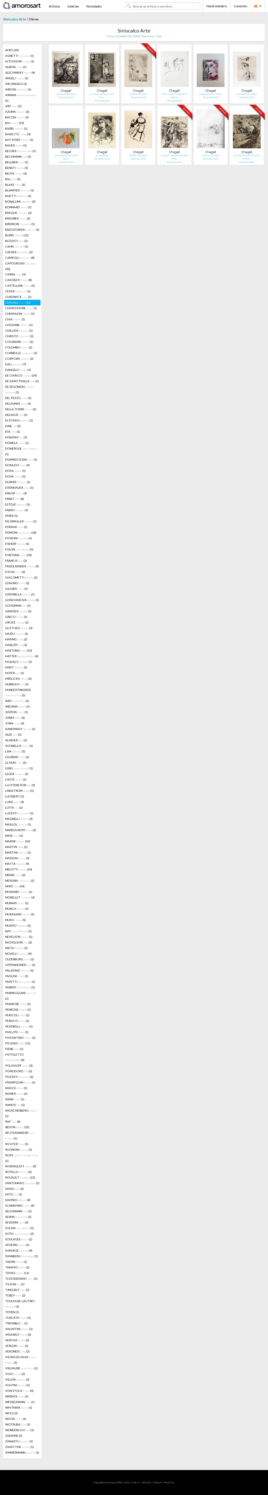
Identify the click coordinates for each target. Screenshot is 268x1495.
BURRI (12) (16, 235)
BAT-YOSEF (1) (19, 139)
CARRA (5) (15, 274)
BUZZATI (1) (16, 241)
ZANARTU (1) (19, 1441)
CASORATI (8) (18, 280)
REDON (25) (17, 1127)
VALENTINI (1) (19, 1329)
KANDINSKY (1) (20, 729)
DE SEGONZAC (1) (19, 389)
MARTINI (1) (18, 852)
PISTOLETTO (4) (14, 1057)
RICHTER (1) (16, 1144)
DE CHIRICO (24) (21, 375)
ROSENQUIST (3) (20, 1166)
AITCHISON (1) (19, 61)
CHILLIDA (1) (19, 330)
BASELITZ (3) (18, 134)
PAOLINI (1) (16, 976)
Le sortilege (102, 155)
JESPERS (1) (16, 712)
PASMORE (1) (18, 1004)
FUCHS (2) (15, 572)
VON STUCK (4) (19, 1390)
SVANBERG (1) (21, 1256)
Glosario (157, 1482)
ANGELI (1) (16, 78)
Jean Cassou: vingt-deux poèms (174, 95)
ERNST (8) (14, 499)
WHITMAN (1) (18, 1407)
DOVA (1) (15, 470)
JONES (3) (15, 717)
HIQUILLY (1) (18, 661)
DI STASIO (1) (19, 420)
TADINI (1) (16, 1261)
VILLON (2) (17, 1379)
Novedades (94, 6)
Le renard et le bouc (66, 93)
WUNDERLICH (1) (19, 1430)
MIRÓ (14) (15, 886)
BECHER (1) (20, 151)
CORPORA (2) (19, 358)
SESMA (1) (18, 1217)
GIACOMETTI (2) (21, 577)
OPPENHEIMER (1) (20, 965)
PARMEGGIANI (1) (20, 995)
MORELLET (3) (20, 897)
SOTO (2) (19, 1233)
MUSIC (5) (15, 920)
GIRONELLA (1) (20, 594)
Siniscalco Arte (14, 19)
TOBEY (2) (15, 1295)
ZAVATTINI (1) (19, 1447)
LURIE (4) (14, 802)
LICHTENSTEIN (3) (20, 785)
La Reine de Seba (138, 93)
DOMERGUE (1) (21, 451)
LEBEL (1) (19, 768)
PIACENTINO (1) (20, 1037)
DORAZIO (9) (17, 465)
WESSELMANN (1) (20, 1402)
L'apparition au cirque (210, 93)
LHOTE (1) (15, 779)
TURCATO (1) (18, 1317)
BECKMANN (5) (18, 156)
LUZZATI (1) (19, 813)
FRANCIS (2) (16, 560)
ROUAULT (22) (20, 1177)
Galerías (73, 6)
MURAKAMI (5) (19, 914)
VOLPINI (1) (17, 1385)
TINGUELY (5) (17, 1290)
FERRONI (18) (20, 532)
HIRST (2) (16, 667)
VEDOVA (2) (17, 1340)
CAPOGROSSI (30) (20, 266)
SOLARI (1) (19, 1228)
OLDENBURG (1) (19, 959)
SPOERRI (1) (17, 1245)
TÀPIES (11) (17, 1273)
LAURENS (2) (17, 757)
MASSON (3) (17, 858)
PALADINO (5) (19, 970)
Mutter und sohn (138, 155)
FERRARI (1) (16, 527)
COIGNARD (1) (19, 341)
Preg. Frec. (169, 1482)
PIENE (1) (14, 1049)
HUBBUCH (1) (16, 684)
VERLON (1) (16, 1345)
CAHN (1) (16, 246)
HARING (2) (16, 639)
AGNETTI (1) (19, 55)
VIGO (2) (15, 1374)
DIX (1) (12, 431)
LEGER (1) (16, 774)
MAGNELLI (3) (19, 819)
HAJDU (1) (16, 633)
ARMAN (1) (20, 97)
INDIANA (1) (17, 706)
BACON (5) (17, 117)
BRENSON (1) (20, 224)
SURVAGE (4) (18, 1250)
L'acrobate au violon (246, 93)
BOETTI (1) (18, 196)
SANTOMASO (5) (22, 1183)
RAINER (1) (16, 1093)
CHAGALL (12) (18, 302)
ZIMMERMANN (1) (22, 1452)
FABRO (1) (16, 510)
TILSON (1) (15, 1284)
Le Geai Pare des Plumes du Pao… (247, 157)
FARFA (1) (11, 515)
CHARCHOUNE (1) (21, 308)
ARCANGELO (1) (16, 84)
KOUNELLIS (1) (19, 746)
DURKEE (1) (17, 482)
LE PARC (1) (15, 762)
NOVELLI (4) (18, 953)
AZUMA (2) (17, 111)
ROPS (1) (21, 1158)
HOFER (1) (14, 673)
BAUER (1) (16, 145)
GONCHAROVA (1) (22, 600)
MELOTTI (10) (18, 869)
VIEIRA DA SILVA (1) (20, 1359)
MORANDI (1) (18, 892)
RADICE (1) (16, 1088)
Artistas (54, 6)
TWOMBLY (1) (16, 1323)
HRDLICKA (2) (18, 678)
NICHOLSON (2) (18, 942)
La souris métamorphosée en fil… (174, 157)
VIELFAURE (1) (21, 1368)
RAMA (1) (14, 1099)
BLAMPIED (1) (19, 190)
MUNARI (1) (16, 903)
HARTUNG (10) (18, 650)
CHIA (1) (15, 319)
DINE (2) (13, 426)
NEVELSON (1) (18, 936)
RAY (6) (12, 1121)
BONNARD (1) (18, 207)
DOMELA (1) (17, 443)
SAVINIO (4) (17, 1200)
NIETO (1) (16, 948)
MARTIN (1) (16, 847)
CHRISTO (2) (19, 336)
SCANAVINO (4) (19, 1205)
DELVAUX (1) (16, 415)
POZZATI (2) (19, 1076)
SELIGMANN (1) (18, 1211)
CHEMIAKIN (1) (20, 313)
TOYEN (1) (12, 1312)
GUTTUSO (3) (18, 628)
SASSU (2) (14, 1188)
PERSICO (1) (17, 1021)
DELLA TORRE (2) (20, 409)
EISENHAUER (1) (19, 487)
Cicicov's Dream (210, 155)
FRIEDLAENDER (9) (22, 566)
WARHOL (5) (16, 1396)
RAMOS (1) (15, 1105)
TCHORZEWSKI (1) (21, 1278)
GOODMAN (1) (18, 605)
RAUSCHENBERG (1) (21, 1113)
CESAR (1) (18, 291)
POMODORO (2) (18, 1071)
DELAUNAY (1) (18, 403)
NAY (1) (18, 931)
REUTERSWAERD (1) (20, 1135)
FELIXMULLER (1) (21, 521)
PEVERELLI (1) (19, 1026)
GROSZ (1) (16, 622)
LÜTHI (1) (14, 807)
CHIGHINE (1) (19, 325)
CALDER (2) (19, 252)
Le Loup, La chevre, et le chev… (102, 95)
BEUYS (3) (16, 173)
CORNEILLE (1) (21, 353)
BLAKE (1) (15, 184)
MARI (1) (14, 835)
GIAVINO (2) (17, 583)
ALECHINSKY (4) (20, 72)
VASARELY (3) (18, 1334)
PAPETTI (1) (20, 981)
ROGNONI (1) (18, 1149)
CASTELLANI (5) (20, 285)
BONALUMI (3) (20, 201)
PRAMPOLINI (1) (20, 1082)
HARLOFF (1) (16, 645)
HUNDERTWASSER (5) (18, 692)
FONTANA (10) (18, 555)
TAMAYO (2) (17, 1267)
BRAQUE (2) (18, 212)
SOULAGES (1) (18, 1239)
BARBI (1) (16, 128)
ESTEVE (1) (17, 504)
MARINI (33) (17, 841)
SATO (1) (13, 1194)
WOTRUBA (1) (17, 1424)
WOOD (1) (15, 1419)
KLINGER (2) (16, 740)
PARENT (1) (20, 987)
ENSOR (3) (16, 493)
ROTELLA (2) (18, 1172)
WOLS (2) (11, 1413)
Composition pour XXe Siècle (66, 157)
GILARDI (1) (16, 588)
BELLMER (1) (16, 162)
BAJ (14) (14, 123)
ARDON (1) (18, 89)
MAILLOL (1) (18, 824)
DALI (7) (15, 364)
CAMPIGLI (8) (20, 257)
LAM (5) (15, 751)
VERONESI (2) (17, 1351)
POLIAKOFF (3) (19, 1065)
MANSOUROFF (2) (20, 830)
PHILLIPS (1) (16, 1032)
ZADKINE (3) (13, 1435)
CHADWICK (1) (18, 297)
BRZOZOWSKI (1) (22, 229)
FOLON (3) (19, 549)
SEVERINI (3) (16, 1222)
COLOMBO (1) (18, 347)
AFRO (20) (12, 50)
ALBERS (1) (15, 67)
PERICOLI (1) (17, 1015)
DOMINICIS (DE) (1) (21, 459)
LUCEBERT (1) (14, 796)
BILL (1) (12, 179)
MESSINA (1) (19, 880)
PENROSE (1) (18, 1009)
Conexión (240, 6)
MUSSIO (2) (18, 925)
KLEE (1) (13, 734)
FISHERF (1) (17, 543)
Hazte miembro (216, 6)
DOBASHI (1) (16, 437)
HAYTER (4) (21, 656)
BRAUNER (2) (17, 218)
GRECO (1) (16, 617)
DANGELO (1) (18, 370)
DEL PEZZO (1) (18, 398)
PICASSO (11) (17, 1043)
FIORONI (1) (18, 538)
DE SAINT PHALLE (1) (22, 381)
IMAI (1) (17, 701)
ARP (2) (13, 106)
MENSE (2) (15, 875)
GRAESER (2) (18, 611)
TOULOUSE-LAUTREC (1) (20, 1303)
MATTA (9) (17, 863)
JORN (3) (14, 723)
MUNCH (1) (16, 908)
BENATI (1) (16, 168)
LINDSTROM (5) (19, 790)
